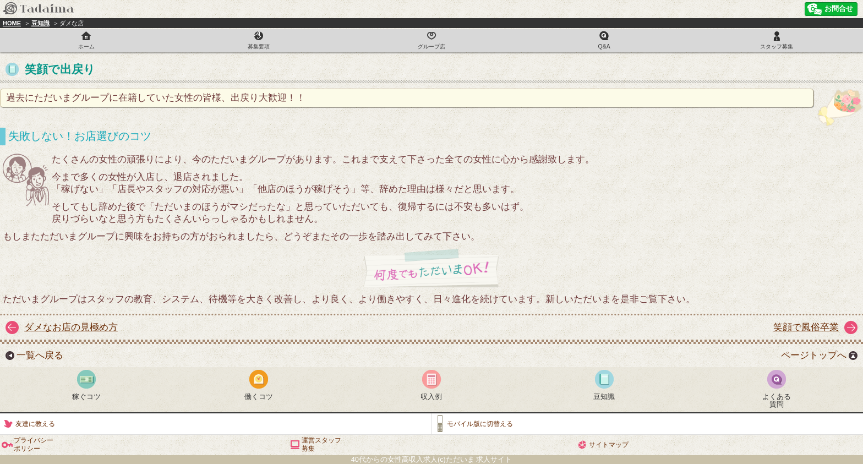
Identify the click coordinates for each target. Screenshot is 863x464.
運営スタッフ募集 (321, 444)
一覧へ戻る (40, 355)
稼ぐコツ (86, 396)
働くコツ (258, 396)
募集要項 (259, 46)
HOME (12, 23)
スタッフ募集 (776, 46)
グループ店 (431, 46)
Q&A (604, 46)
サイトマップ (609, 445)
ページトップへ (813, 355)
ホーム (86, 46)
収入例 (431, 396)
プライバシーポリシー (33, 444)
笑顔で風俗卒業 (806, 327)
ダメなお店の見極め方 (71, 327)
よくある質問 (776, 400)
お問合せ (838, 8)
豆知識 (40, 23)
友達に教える (35, 424)
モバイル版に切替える (480, 424)
